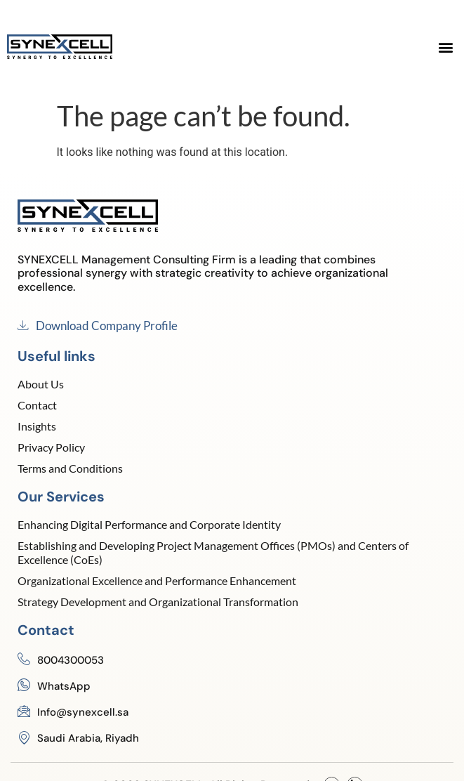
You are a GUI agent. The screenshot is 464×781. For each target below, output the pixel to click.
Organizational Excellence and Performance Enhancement (157, 580)
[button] (445, 46)
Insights (37, 426)
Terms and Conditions (70, 468)
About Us (41, 383)
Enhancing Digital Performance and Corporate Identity (149, 524)
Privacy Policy (51, 447)
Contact (37, 405)
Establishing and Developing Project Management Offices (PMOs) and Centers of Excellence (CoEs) (213, 552)
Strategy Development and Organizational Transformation (158, 601)
